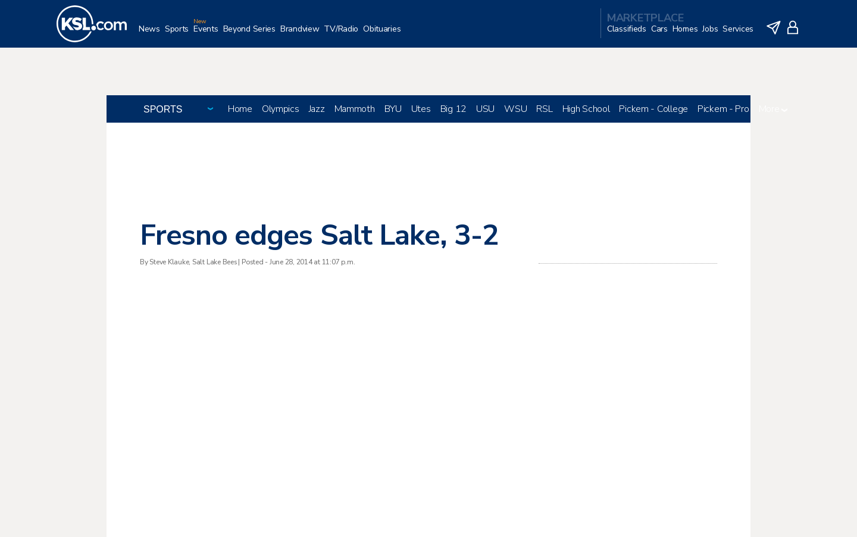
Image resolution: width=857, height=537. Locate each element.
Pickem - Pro (723, 108)
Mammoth (354, 108)
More (773, 108)
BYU (393, 108)
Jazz (317, 108)
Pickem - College (653, 108)
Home (240, 108)
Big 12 (453, 108)
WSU (515, 108)
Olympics (280, 108)
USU (485, 108)
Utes (421, 108)
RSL (544, 108)
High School (586, 108)
